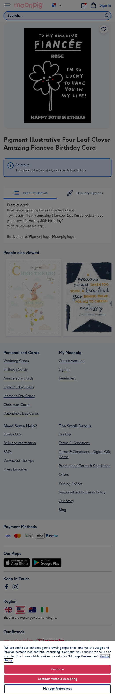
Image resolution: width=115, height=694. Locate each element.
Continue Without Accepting (57, 679)
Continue (57, 669)
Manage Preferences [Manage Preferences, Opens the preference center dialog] (57, 688)
